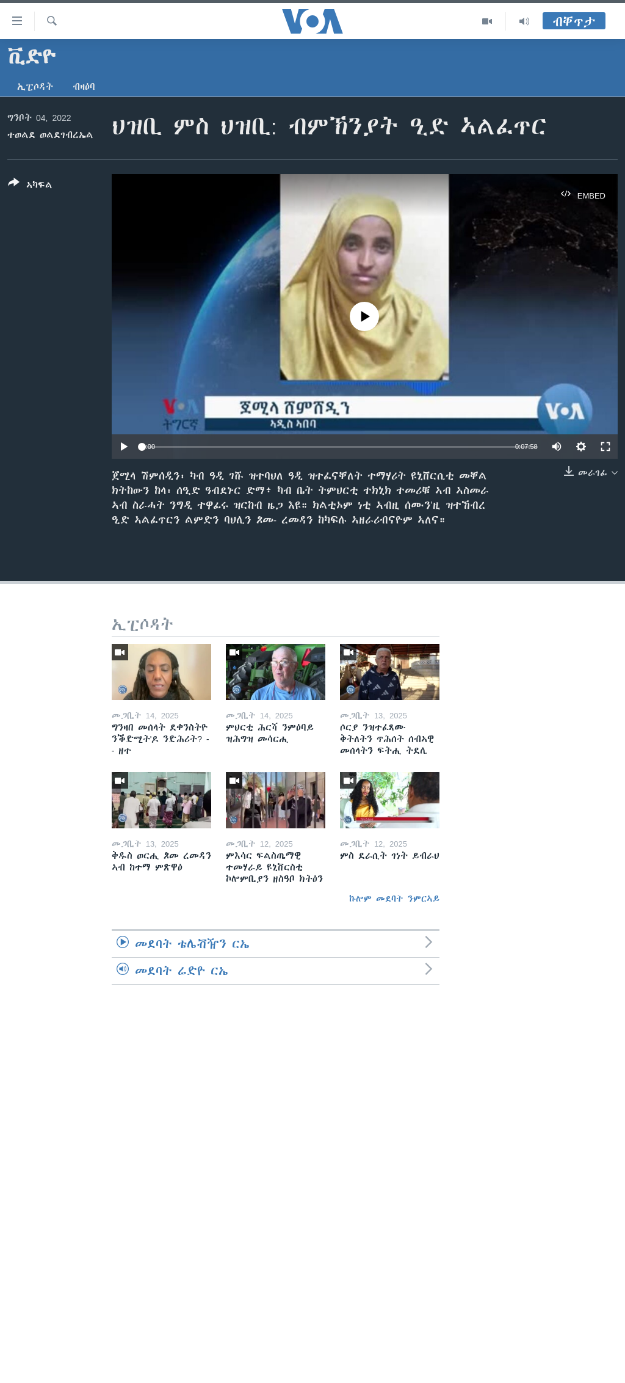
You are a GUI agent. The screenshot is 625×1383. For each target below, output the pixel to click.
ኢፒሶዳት (35, 86)
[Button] (30, 186)
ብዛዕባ (84, 86)
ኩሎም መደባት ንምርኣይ (394, 898)
